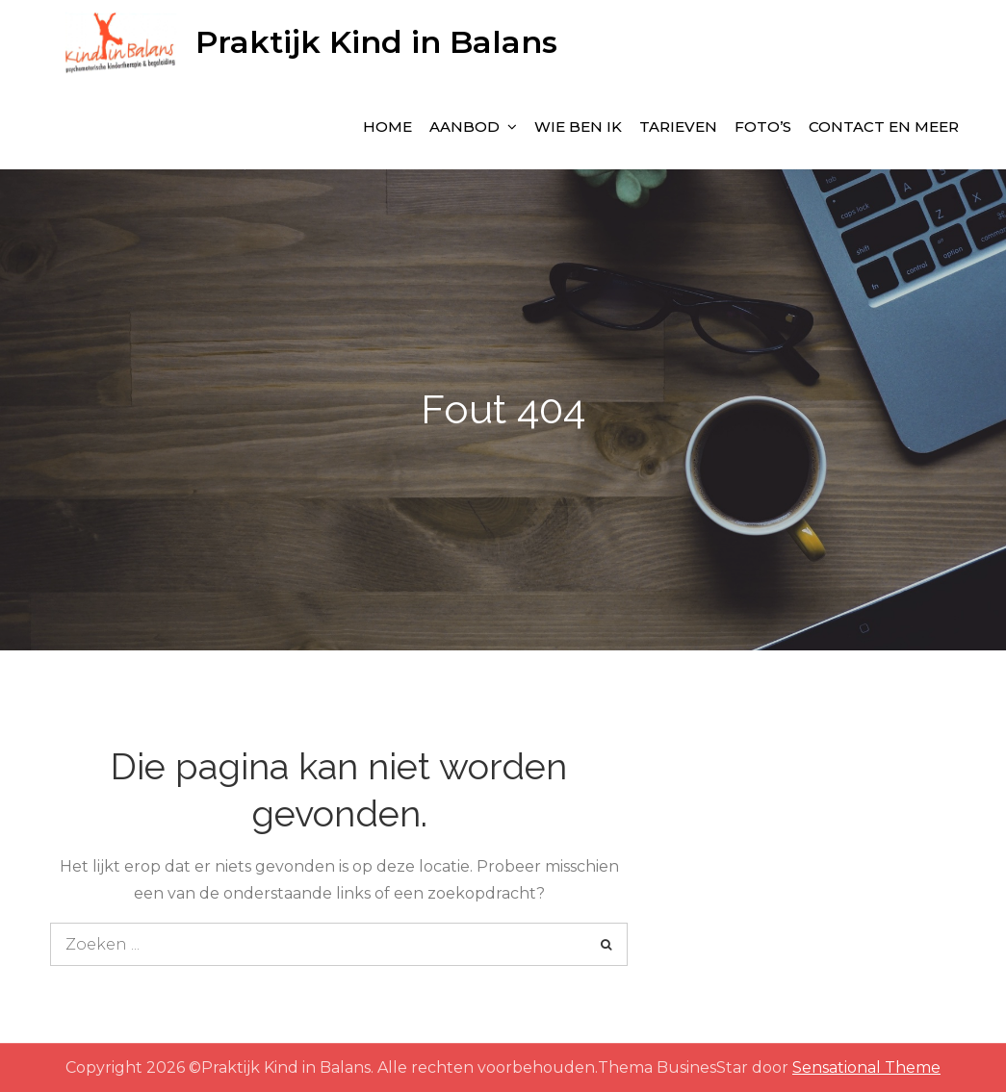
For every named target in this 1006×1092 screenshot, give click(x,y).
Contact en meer (884, 126)
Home (387, 126)
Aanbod (464, 126)
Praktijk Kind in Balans (376, 42)
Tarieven (678, 126)
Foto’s (763, 126)
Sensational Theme (866, 1067)
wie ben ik (578, 126)
